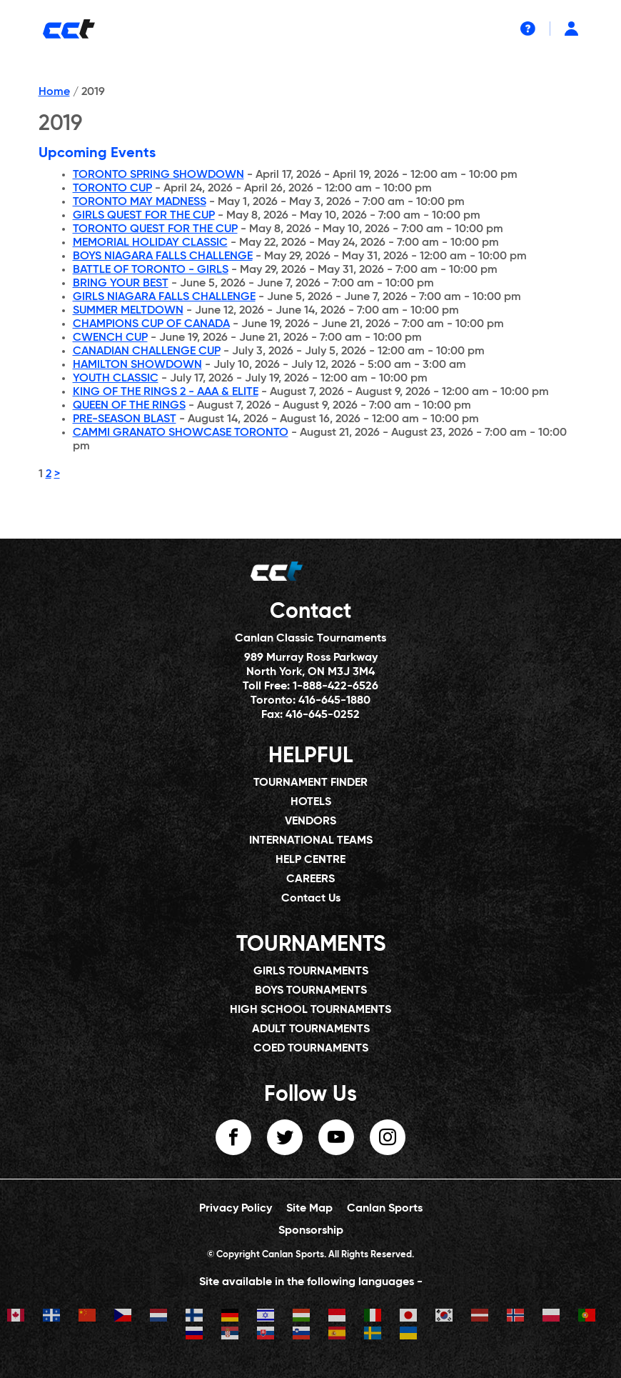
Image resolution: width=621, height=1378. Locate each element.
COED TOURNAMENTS (310, 1048)
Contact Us (310, 898)
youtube (336, 1137)
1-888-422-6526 (335, 686)
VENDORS (310, 821)
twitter (285, 1137)
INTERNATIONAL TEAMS (311, 841)
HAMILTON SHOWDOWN (137, 365)
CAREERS (310, 879)
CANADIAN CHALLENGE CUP (147, 351)
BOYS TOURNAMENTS (311, 991)
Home (54, 92)
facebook (233, 1137)
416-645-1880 (334, 701)
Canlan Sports (385, 1208)
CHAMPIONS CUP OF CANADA (151, 324)
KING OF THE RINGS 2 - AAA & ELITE (165, 392)
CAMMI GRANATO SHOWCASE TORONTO (180, 433)
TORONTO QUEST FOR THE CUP (155, 229)
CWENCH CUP (110, 338)
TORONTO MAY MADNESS (139, 202)
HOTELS (311, 802)
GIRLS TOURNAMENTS (310, 971)
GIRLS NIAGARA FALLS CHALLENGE (164, 297)
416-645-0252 (323, 715)
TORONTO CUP (112, 188)
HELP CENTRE (310, 860)
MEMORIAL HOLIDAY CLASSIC (150, 243)
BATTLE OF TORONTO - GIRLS (150, 270)
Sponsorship (310, 1231)
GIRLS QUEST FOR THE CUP (144, 215)
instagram (387, 1137)
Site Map (309, 1208)
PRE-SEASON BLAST (124, 419)
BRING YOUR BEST (120, 283)
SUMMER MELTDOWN (128, 310)
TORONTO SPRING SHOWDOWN (158, 175)
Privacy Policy (235, 1208)
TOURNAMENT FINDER (310, 783)
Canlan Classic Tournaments (310, 638)
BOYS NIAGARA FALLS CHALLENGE (163, 256)
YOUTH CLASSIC (115, 378)
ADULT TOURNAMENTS (311, 1029)
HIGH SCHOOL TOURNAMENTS (310, 1010)
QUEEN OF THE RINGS (129, 405)
